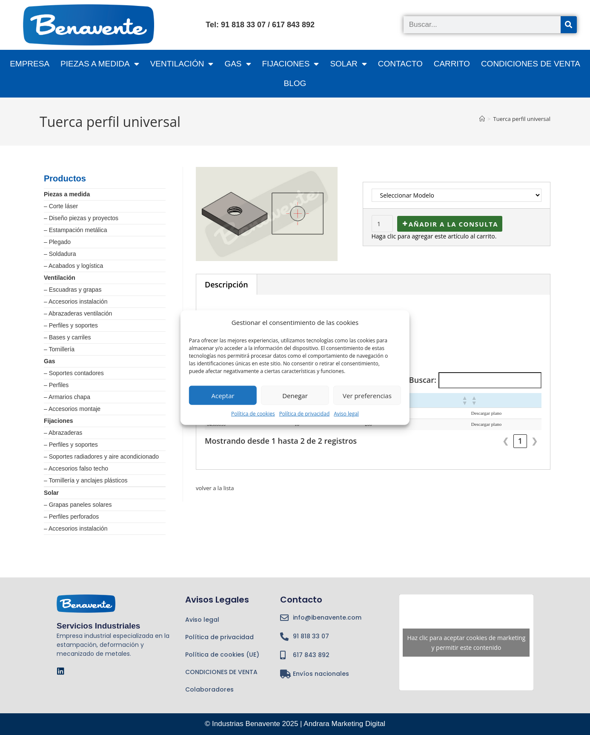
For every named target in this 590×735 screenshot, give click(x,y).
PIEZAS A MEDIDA (99, 63)
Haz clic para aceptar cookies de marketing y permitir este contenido (466, 643)
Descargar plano (486, 413)
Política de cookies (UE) (222, 654)
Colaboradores (209, 689)
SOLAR (348, 63)
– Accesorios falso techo (76, 468)
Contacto (400, 63)
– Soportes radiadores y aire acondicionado (101, 456)
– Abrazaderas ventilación (78, 313)
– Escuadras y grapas (72, 289)
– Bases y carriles (67, 337)
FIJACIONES (290, 63)
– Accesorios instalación (75, 301)
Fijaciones (58, 420)
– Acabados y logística (73, 265)
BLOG (295, 83)
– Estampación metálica (75, 230)
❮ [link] (505, 441)
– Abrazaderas (63, 432)
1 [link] (520, 441)
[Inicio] (482, 119)
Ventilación (59, 277)
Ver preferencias (367, 395)
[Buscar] (569, 24)
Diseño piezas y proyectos (83, 218)
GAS (237, 63)
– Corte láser (61, 206)
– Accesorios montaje (72, 408)
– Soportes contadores (74, 373)
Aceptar (223, 395)
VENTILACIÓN (182, 63)
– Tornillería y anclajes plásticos (86, 480)
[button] (464, 400)
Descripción (226, 284)
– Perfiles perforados (71, 516)
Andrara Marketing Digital (344, 724)
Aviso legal (346, 413)
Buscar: (422, 380)
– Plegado (57, 241)
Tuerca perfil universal (522, 119)
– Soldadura (60, 253)
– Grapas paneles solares (78, 504)
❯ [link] (534, 441)
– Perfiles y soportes (71, 325)
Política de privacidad (304, 413)
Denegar (295, 395)
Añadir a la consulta (453, 224)
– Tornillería (59, 349)
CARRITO (452, 63)
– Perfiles (56, 385)
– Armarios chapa (67, 396)
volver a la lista (216, 488)
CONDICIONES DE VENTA (530, 63)
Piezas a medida (67, 194)
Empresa (29, 63)
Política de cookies (253, 413)
